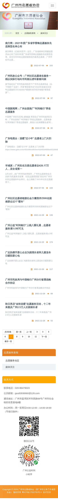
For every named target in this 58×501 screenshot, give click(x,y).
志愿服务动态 (12, 360)
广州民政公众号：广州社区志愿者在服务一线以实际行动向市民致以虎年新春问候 (28, 77)
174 (51, 242)
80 (52, 128)
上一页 (29, 332)
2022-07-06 (39, 65)
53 (52, 321)
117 (51, 269)
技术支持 (47, 492)
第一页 (18, 332)
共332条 (8, 332)
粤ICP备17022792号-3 (32, 492)
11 (36, 337)
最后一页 (8, 341)
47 (52, 155)
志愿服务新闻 (29, 33)
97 (52, 98)
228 (51, 188)
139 (51, 215)
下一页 (44, 337)
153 (51, 65)
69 (52, 293)
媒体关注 (44, 33)
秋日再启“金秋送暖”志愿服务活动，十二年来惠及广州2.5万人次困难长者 (28, 305)
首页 (17, 33)
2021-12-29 (39, 215)
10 (29, 337)
